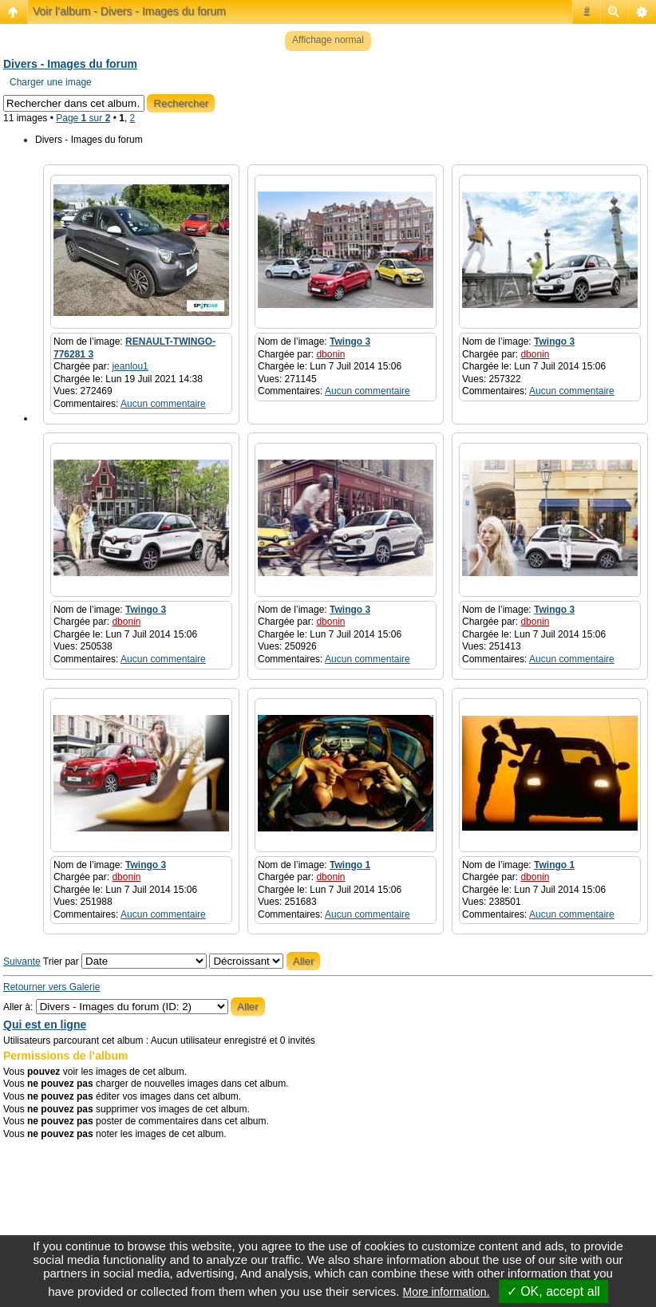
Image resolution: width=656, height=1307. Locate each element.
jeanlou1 (130, 366)
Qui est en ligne (44, 1024)
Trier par (125, 961)
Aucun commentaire (163, 403)
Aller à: (18, 1007)
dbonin (330, 354)
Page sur (83, 118)
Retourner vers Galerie (51, 987)
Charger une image (51, 82)
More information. (446, 1291)
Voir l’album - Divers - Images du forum (129, 11)
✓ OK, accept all (553, 1291)
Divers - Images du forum (70, 63)
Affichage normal (328, 39)
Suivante (22, 961)
